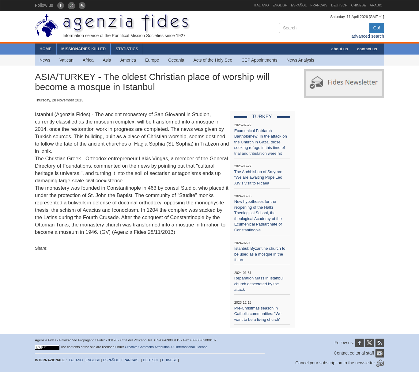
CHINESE (358, 5)
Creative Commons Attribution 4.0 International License (166, 347)
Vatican (66, 60)
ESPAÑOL (299, 5)
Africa (88, 60)
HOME (45, 49)
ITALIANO (261, 5)
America (128, 60)
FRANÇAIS (318, 5)
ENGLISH (280, 5)
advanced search (367, 36)
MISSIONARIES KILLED (83, 49)
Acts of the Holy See (212, 60)
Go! (376, 27)
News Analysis (300, 60)
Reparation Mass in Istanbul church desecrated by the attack (259, 284)
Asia (107, 60)
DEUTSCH (339, 5)
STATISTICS (126, 49)
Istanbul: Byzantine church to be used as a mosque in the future (259, 254)
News (45, 60)
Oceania (176, 60)
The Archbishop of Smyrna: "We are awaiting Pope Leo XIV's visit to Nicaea (258, 177)
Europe (152, 60)
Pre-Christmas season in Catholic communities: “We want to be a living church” (257, 314)
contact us (367, 49)
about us (339, 49)
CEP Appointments (259, 60)
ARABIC (376, 5)
